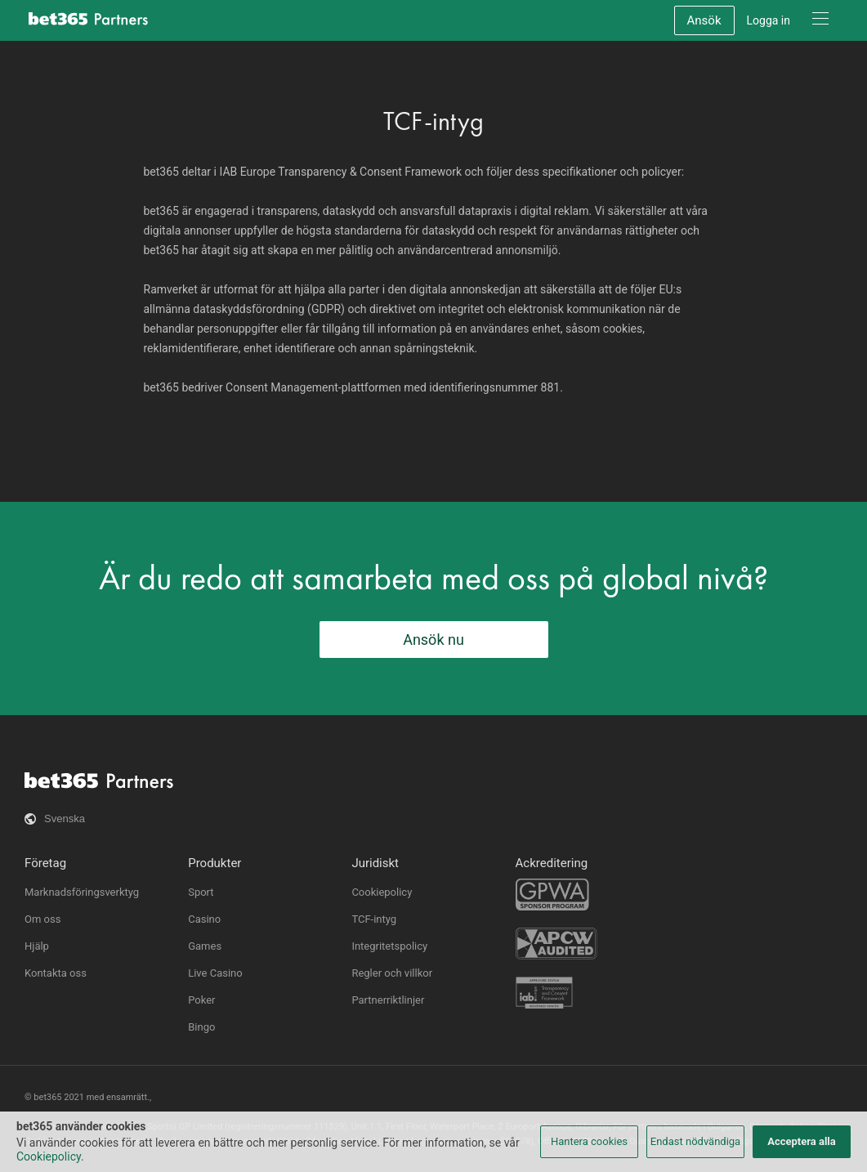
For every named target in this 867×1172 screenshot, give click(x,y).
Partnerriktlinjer (387, 1000)
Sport (200, 892)
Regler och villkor (391, 973)
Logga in (768, 20)
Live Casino (215, 973)
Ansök (704, 20)
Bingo (201, 1027)
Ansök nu (433, 639)
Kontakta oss (56, 973)
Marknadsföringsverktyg (82, 892)
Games (204, 946)
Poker (201, 1000)
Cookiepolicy (381, 892)
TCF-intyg (373, 919)
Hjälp (37, 946)
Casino (204, 919)
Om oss (42, 919)
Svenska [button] (64, 818)
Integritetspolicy (389, 946)
